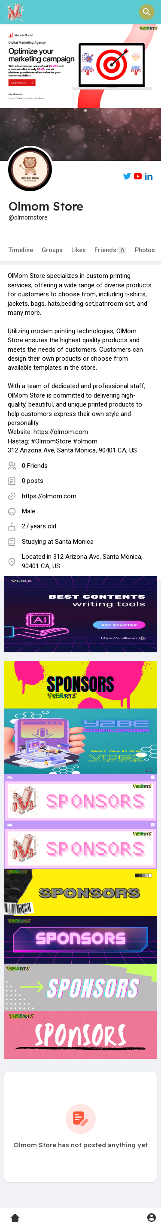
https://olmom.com (49, 496)
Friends (110, 250)
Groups (52, 250)
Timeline (21, 250)
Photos (145, 250)
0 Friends (35, 466)
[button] (147, 12)
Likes (78, 250)
